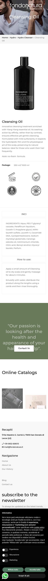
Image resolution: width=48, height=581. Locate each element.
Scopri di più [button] (24, 576)
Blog (4, 480)
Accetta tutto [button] (34, 570)
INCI (24, 214)
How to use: (24, 259)
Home (5, 37)
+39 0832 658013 (11, 444)
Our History (7, 469)
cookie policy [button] (39, 527)
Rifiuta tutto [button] (13, 570)
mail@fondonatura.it (13, 447)
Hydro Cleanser (25, 37)
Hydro (13, 37)
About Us (6, 465)
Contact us (7, 484)
